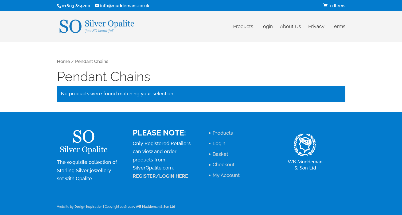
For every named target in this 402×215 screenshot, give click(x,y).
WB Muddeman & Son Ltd (155, 207)
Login (266, 27)
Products (243, 27)
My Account (226, 175)
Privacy (316, 27)
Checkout (224, 164)
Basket (220, 154)
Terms (338, 27)
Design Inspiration (88, 207)
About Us (290, 27)
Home (63, 61)
